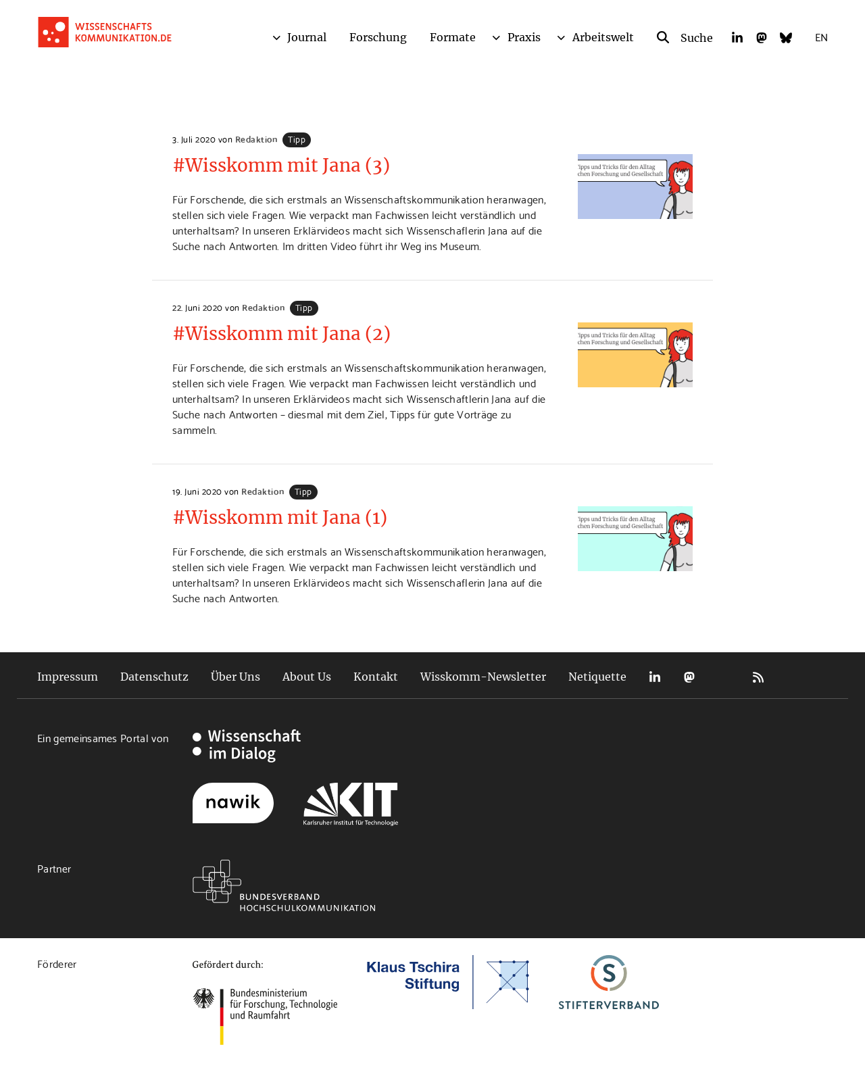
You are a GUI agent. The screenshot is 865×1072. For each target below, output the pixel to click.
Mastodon (689, 676)
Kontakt (375, 676)
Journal (306, 37)
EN (821, 36)
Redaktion (256, 138)
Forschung (378, 37)
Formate (453, 37)
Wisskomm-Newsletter (483, 676)
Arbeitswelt (603, 37)
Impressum (67, 676)
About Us (306, 676)
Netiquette (597, 676)
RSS (758, 676)
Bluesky (724, 676)
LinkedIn (655, 676)
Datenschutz (154, 676)
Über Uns (235, 676)
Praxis (524, 37)
